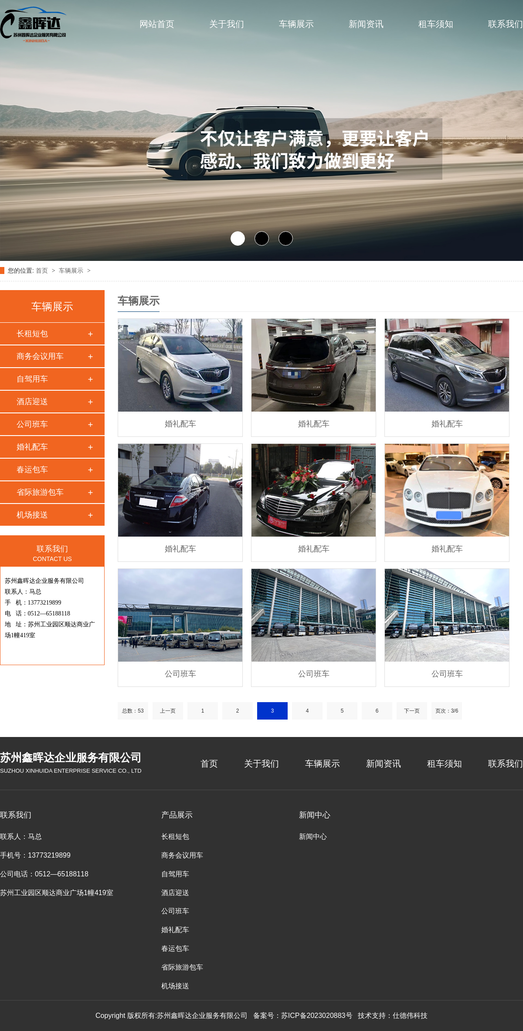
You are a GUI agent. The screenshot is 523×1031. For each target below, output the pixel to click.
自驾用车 (32, 379)
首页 (43, 270)
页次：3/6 (446, 711)
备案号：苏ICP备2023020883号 (303, 1015)
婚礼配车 (32, 447)
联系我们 (505, 24)
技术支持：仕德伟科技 (393, 1015)
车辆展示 (296, 24)
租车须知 (435, 24)
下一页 (412, 711)
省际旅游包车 (40, 492)
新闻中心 (313, 836)
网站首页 (156, 24)
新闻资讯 (366, 24)
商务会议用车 (40, 356)
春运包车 (32, 469)
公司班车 (32, 424)
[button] (238, 238)
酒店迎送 (32, 401)
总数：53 (132, 711)
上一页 (168, 711)
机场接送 (32, 514)
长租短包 (32, 333)
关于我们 (226, 24)
